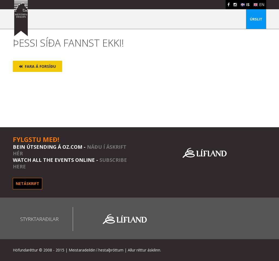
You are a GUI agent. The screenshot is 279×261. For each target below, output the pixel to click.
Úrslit (256, 19)
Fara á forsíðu (37, 66)
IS (245, 4)
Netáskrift (27, 183)
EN (258, 4)
